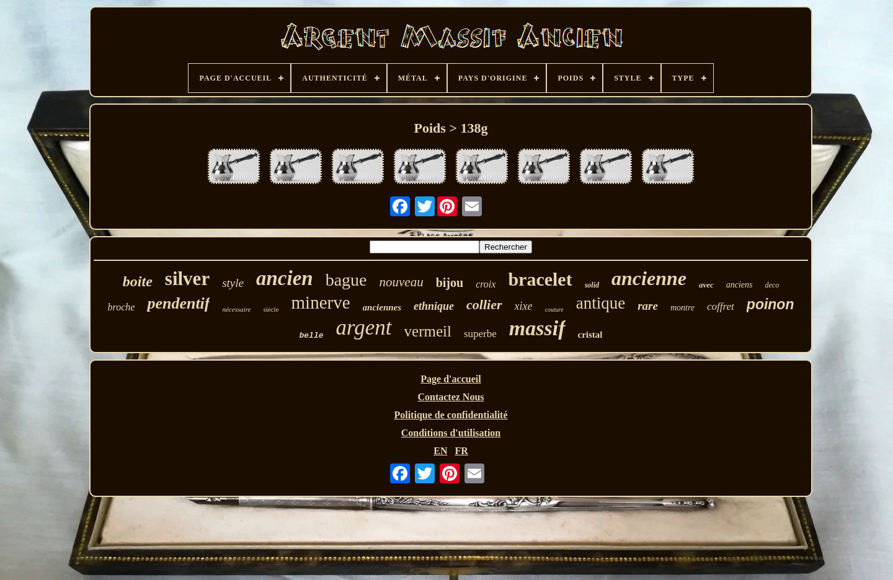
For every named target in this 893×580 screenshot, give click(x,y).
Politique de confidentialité (450, 415)
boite (138, 281)
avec (706, 284)
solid (592, 285)
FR (461, 451)
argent (364, 327)
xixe (524, 306)
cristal (590, 335)
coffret (720, 306)
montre (682, 307)
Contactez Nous (450, 397)
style (233, 282)
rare (648, 305)
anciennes (382, 307)
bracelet (540, 279)
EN (440, 451)
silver (187, 278)
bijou (449, 282)
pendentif (178, 303)
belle (311, 335)
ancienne (648, 278)
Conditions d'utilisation (451, 433)
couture (554, 309)
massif (537, 328)
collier (484, 304)
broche (121, 307)
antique (600, 303)
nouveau (402, 282)
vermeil (427, 331)
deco (772, 285)
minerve (320, 302)
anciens (739, 284)
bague (346, 279)
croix (485, 284)
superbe (480, 334)
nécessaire (236, 309)
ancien (284, 278)
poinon (770, 304)
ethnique (434, 306)
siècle (271, 309)
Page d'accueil (450, 379)
